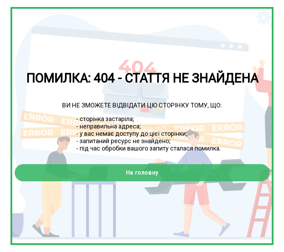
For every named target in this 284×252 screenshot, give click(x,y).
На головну (142, 172)
